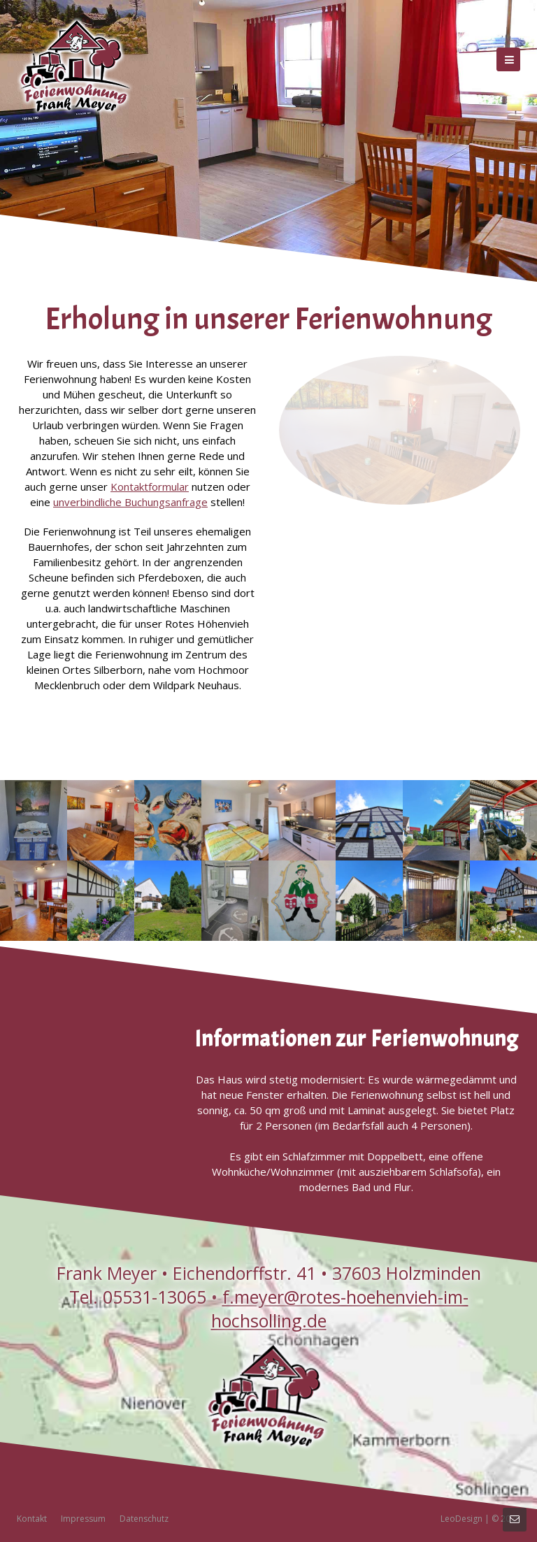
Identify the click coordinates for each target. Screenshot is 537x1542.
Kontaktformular (149, 486)
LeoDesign (461, 1519)
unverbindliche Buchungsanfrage (130, 502)
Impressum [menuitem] (83, 1519)
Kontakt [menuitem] (32, 1519)
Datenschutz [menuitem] (144, 1519)
